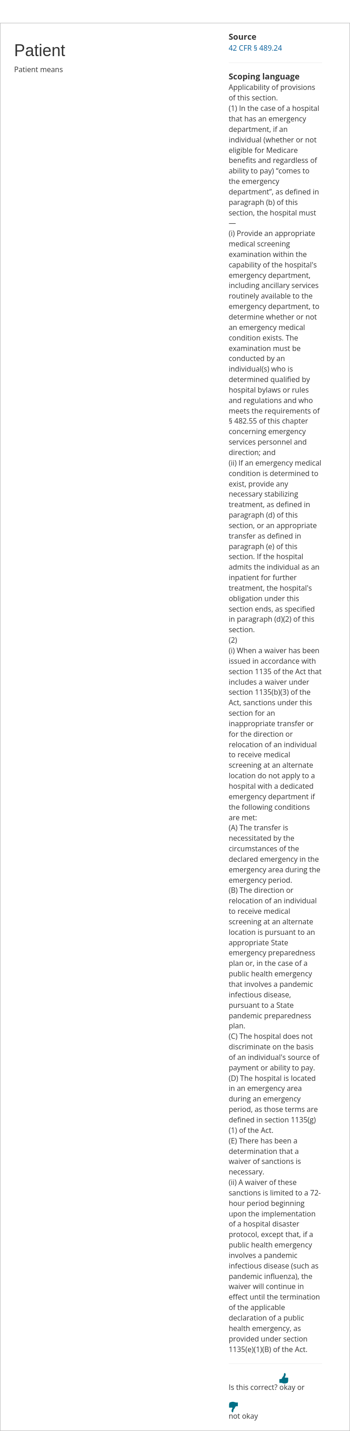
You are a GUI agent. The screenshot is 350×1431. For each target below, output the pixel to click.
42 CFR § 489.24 (255, 48)
